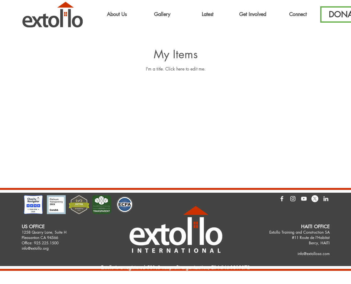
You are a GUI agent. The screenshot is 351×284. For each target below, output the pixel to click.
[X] (314, 198)
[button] (117, 14)
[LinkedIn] (325, 198)
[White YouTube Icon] (303, 198)
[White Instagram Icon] (292, 198)
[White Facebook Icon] (281, 198)
